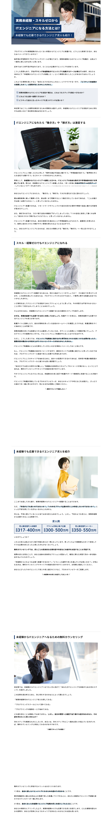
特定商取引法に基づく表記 (72, 796)
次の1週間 (83, 773)
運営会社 (34, 796)
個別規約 (60, 796)
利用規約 (53, 796)
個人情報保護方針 (44, 796)
